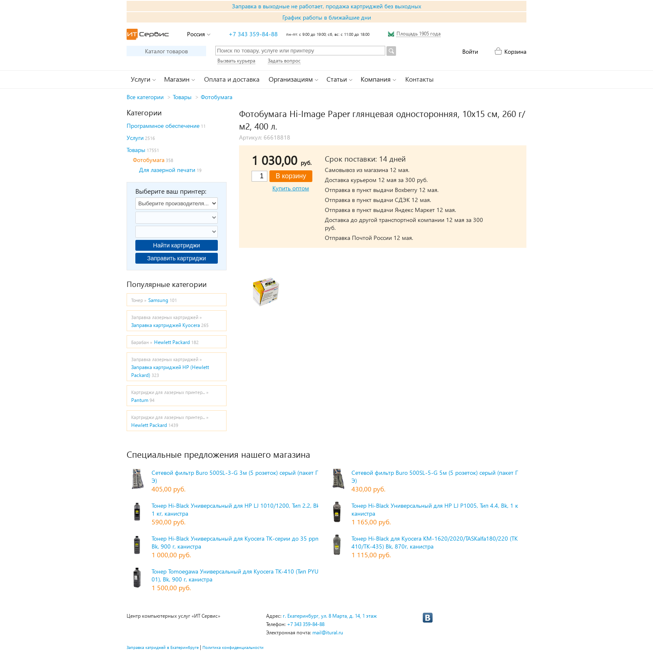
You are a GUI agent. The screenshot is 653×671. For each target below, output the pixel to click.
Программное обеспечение (163, 126)
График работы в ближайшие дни (326, 17)
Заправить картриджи (176, 258)
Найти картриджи (176, 245)
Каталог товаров (166, 51)
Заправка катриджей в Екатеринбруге (163, 647)
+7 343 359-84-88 (253, 34)
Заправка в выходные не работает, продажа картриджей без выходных (326, 6)
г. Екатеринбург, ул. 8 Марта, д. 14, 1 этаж (330, 616)
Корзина (515, 51)
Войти (470, 51)
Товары (182, 97)
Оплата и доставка (231, 79)
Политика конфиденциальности (233, 647)
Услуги (135, 138)
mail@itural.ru (327, 632)
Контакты (419, 79)
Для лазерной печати (167, 170)
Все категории (145, 97)
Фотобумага (216, 97)
